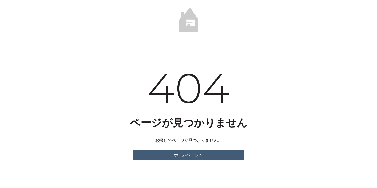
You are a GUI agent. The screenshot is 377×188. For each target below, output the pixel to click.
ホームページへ (188, 154)
